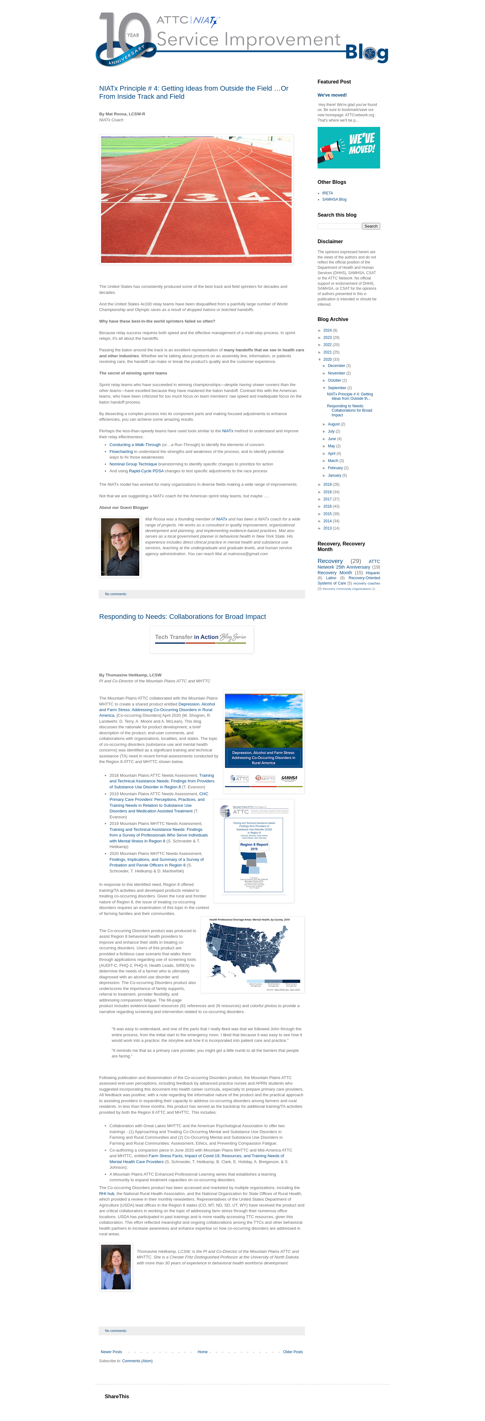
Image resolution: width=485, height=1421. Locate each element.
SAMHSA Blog (334, 199)
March (334, 461)
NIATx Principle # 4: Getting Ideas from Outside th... (350, 396)
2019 (328, 484)
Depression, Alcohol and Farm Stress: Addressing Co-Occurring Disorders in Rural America (157, 710)
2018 (328, 492)
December (337, 366)
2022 (328, 345)
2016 (328, 506)
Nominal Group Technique (133, 464)
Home (203, 1352)
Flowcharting (121, 451)
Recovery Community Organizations (347, 588)
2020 (328, 359)
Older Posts (293, 1352)
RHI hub (106, 1193)
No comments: (116, 594)
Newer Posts (111, 1352)
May (332, 446)
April (332, 453)
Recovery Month (335, 572)
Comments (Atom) (137, 1361)
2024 (328, 330)
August (334, 424)
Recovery (330, 561)
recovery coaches (366, 583)
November (337, 373)
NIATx (227, 431)
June (332, 439)
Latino (331, 578)
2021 (328, 352)
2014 (328, 521)
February (336, 468)
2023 (328, 337)
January (335, 475)
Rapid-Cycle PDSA (146, 471)
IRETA (327, 193)
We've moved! (332, 95)
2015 (328, 514)
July (332, 431)
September (337, 388)
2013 (328, 528)
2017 (328, 499)
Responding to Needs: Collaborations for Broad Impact (182, 616)
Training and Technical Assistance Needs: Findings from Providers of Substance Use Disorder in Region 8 (162, 781)
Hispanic (373, 573)
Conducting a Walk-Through (135, 444)
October (335, 380)
